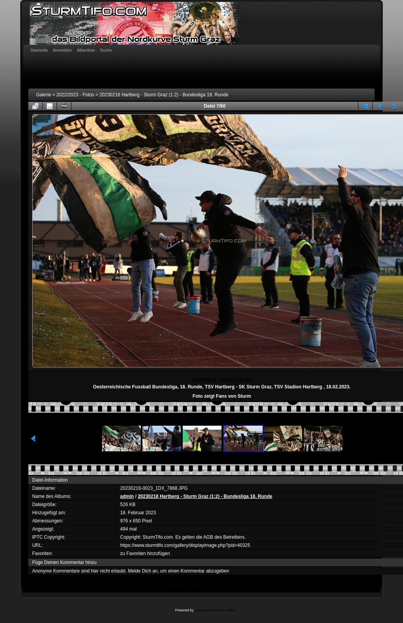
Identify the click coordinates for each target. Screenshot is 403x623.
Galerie (43, 94)
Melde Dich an (143, 571)
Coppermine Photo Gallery (214, 610)
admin (127, 496)
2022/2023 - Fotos (75, 94)
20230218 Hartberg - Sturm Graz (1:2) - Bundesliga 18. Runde (163, 94)
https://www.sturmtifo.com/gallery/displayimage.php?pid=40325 (185, 545)
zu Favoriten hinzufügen (145, 553)
